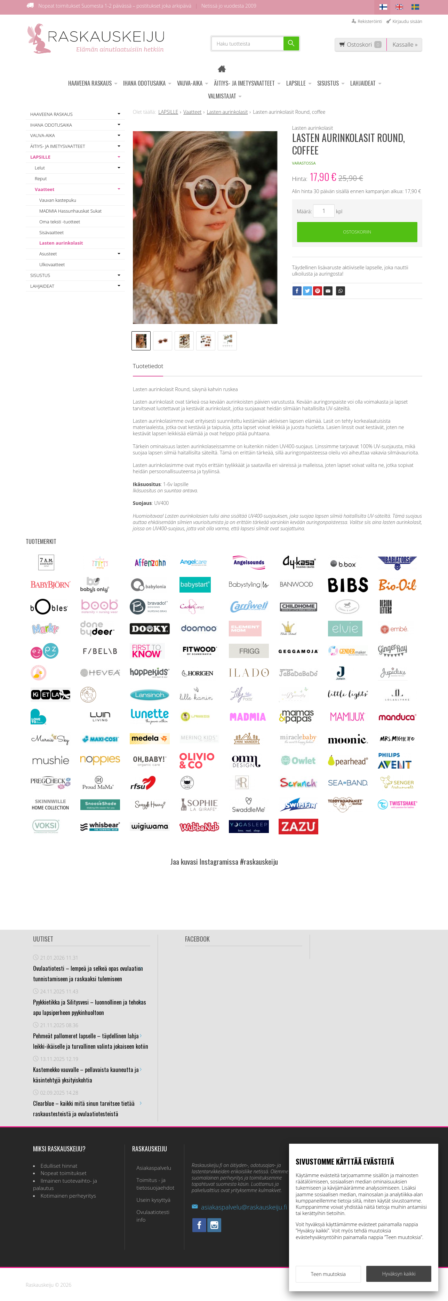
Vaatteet (44, 187)
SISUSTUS (328, 81)
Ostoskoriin (357, 231)
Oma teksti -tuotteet (59, 219)
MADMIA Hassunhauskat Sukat (70, 209)
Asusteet (48, 251)
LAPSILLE (296, 81)
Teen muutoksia (328, 1275)
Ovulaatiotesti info (154, 1201)
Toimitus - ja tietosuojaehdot (151, 1178)
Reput (41, 176)
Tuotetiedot (148, 364)
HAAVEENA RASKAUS (90, 81)
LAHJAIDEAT (363, 81)
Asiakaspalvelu (149, 1164)
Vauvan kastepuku (57, 198)
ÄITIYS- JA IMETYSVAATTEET (244, 81)
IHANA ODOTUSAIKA (144, 81)
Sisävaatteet (51, 230)
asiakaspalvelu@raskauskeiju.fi (239, 1205)
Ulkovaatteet (52, 262)
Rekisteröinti (370, 19)
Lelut (40, 165)
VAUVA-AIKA (189, 81)
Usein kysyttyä (149, 1191)
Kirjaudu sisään (407, 19)
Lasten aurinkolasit (61, 241)
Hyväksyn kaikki (399, 1275)
